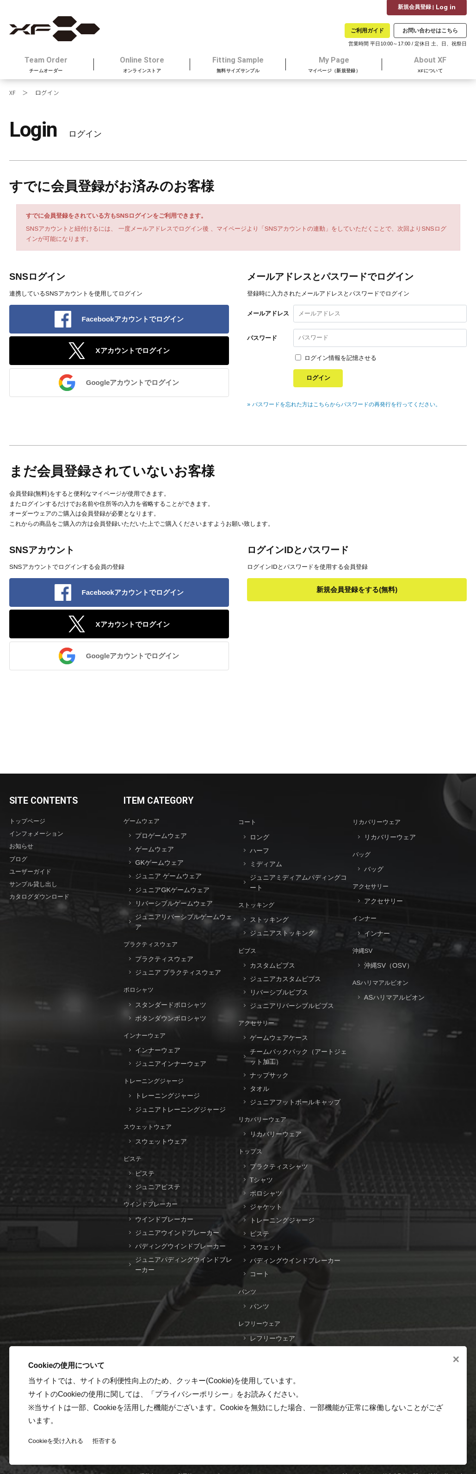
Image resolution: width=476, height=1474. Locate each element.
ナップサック (270, 1071)
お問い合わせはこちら (430, 30)
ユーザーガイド (30, 874)
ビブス (247, 951)
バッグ (361, 858)
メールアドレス (268, 316)
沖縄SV (362, 951)
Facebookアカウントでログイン (132, 322)
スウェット (267, 1237)
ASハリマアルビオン (380, 982)
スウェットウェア (148, 1120)
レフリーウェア (259, 1310)
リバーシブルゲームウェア (176, 906)
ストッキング (256, 907)
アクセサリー (256, 1021)
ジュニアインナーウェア (173, 1060)
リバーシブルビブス (281, 991)
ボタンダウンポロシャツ (173, 1016)
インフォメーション (36, 838)
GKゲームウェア (161, 867)
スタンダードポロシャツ (173, 1003)
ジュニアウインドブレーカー (180, 1223)
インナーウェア (145, 1032)
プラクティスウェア (151, 945)
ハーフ (260, 855)
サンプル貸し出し (33, 886)
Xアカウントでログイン (133, 355)
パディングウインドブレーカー (183, 1236)
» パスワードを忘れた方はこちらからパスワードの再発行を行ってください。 (351, 407)
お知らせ (21, 850)
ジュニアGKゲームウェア (175, 893)
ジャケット (267, 1198)
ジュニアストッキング (284, 935)
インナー (364, 920)
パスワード (262, 340)
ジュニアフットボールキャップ (298, 1097)
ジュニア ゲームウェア (170, 880)
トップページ (27, 826)
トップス (250, 1144)
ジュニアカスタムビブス (288, 979)
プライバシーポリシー (192, 1394)
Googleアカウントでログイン (132, 387)
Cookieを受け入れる (56, 1440)
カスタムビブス (274, 966)
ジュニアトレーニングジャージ (183, 1104)
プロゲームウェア (163, 841)
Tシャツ (262, 1172)
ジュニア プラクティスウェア (181, 972)
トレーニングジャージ (154, 1076)
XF (12, 95)
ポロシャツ (139, 988)
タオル (260, 1084)
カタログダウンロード (39, 898)
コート (247, 827)
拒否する (105, 1440)
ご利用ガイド (367, 30)
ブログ (18, 862)
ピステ (133, 1151)
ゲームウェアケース (281, 1035)
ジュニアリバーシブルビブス (295, 1004)
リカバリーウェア (262, 1113)
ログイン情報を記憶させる (340, 361)
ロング (260, 842)
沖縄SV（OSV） (390, 966)
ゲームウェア (142, 826)
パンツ (247, 1279)
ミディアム (267, 868)
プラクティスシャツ (281, 1159)
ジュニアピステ (159, 1179)
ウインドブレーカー (151, 1195)
